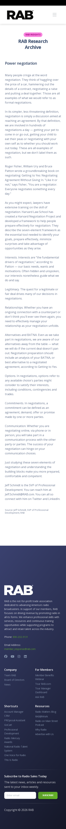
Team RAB (10, 675)
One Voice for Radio (15, 755)
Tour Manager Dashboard (43, 690)
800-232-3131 (20, 637)
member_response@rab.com (20, 649)
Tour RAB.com (43, 683)
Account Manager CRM (13, 713)
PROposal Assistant (14, 720)
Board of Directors (14, 679)
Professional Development (11, 731)
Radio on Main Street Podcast (46, 722)
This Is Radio (11, 760)
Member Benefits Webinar (44, 677)
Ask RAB (39, 697)
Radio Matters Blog (45, 711)
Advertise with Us (44, 734)
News (7, 684)
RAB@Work (41, 716)
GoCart (8, 724)
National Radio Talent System (16, 748)
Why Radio (41, 729)
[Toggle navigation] (54, 15)
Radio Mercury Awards (12, 740)
